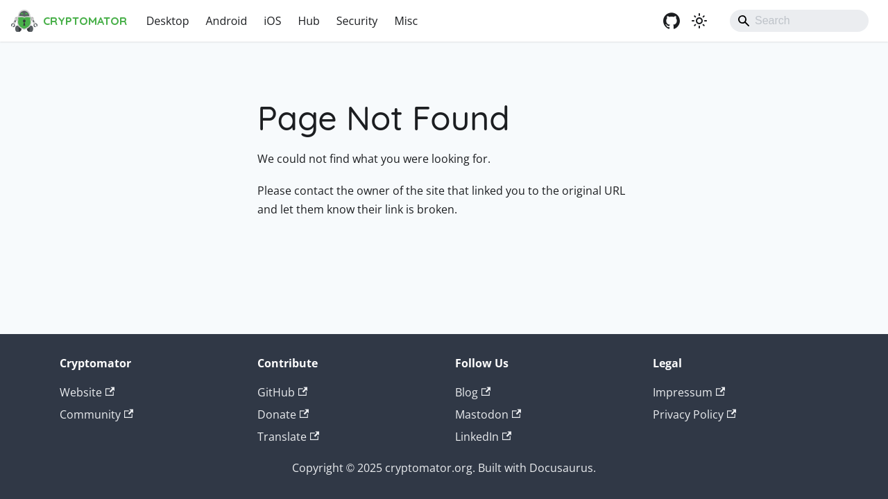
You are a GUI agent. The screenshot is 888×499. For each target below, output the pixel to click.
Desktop (167, 20)
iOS (272, 20)
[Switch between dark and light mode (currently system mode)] (699, 21)
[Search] (799, 21)
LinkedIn (483, 436)
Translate (288, 436)
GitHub (282, 392)
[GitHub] (671, 21)
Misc (406, 20)
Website (87, 392)
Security (357, 20)
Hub (308, 20)
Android (226, 20)
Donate (283, 414)
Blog (472, 392)
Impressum (689, 392)
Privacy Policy (694, 414)
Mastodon (488, 414)
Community (96, 414)
